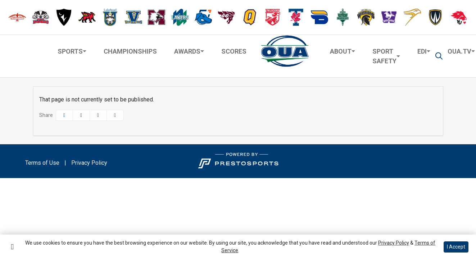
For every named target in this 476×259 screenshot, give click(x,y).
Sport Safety (384, 56)
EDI (422, 51)
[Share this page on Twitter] (81, 115)
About (341, 51)
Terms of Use (42, 162)
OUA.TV (459, 51)
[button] (17, 17)
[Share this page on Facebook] (64, 115)
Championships (130, 51)
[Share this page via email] (98, 115)
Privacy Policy (89, 162)
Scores (233, 51)
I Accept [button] (456, 247)
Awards (187, 51)
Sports (70, 51)
